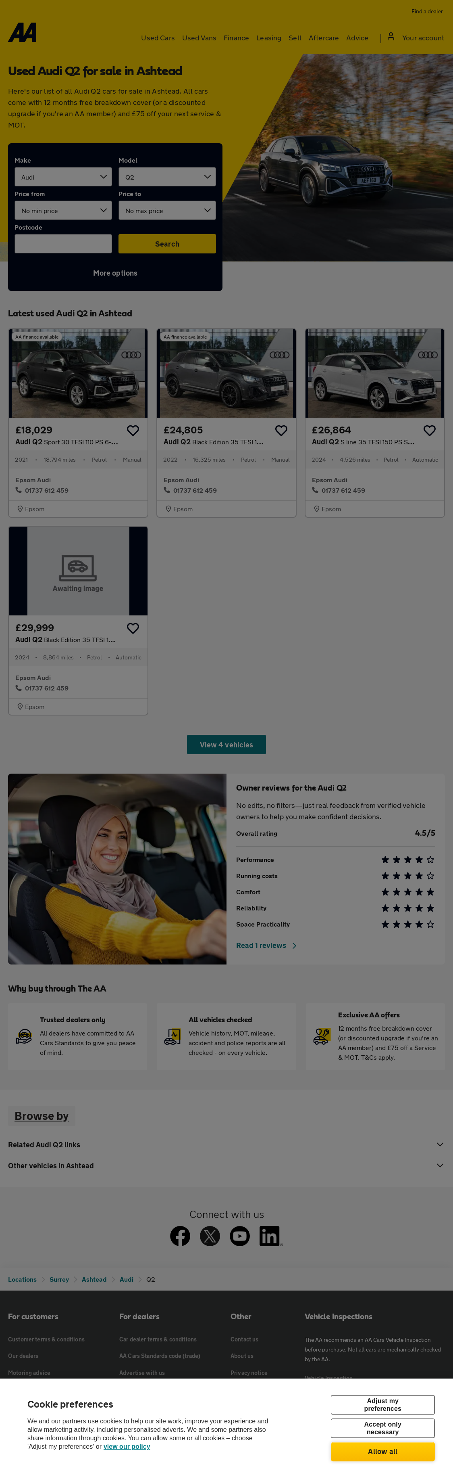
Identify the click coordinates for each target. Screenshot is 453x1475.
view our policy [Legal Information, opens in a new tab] (127, 1446)
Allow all (382, 1451)
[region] (226, 1427)
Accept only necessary (382, 1428)
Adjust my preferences (382, 1405)
